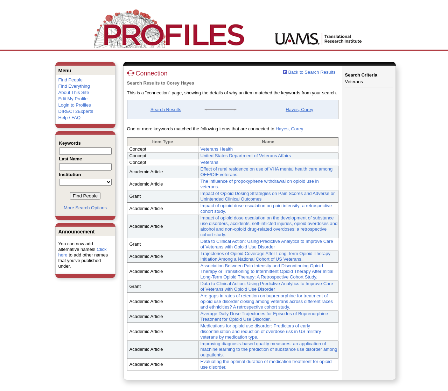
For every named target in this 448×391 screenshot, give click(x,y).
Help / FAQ (69, 117)
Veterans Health (217, 149)
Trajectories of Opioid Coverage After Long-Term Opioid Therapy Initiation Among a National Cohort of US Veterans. (265, 256)
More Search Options (85, 207)
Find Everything (74, 86)
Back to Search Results (309, 72)
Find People (70, 79)
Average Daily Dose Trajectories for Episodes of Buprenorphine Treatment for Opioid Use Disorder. (264, 316)
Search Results (165, 109)
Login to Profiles (74, 105)
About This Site (73, 92)
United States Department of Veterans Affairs (246, 155)
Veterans (209, 162)
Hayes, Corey (299, 109)
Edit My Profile (73, 98)
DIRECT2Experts (75, 111)
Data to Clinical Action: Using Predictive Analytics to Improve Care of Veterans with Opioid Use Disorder (267, 244)
